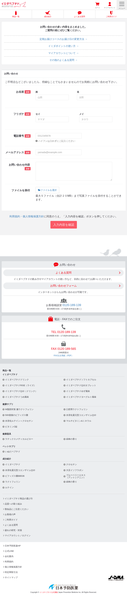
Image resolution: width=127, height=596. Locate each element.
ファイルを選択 (47, 190)
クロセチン (71, 464)
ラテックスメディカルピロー (19, 439)
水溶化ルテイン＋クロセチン (19, 421)
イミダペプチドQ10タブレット (81, 385)
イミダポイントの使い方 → (63, 46)
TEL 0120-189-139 (63, 332)
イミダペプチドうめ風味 (17, 397)
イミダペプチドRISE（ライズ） (20, 385)
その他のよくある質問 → (63, 60)
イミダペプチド (12, 464)
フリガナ (22, 114)
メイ (81, 114)
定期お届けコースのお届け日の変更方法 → (63, 39)
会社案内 (9, 556)
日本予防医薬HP (13, 546)
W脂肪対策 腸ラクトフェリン (19, 409)
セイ (38, 114)
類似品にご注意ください (16, 509)
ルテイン (9, 487)
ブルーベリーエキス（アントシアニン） (75, 476)
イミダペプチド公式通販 (49, 592)
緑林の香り (71, 439)
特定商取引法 (11, 572)
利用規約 (9, 561)
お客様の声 (10, 514)
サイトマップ (11, 577)
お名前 (23, 92)
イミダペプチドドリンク (17, 380)
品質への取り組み (13, 504)
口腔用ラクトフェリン (77, 409)
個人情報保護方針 (13, 567)
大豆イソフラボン (74, 470)
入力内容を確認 (63, 224)
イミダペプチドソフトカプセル (81, 380)
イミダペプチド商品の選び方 (19, 498)
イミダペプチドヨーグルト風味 (81, 397)
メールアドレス (18, 152)
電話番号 (22, 136)
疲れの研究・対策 (13, 530)
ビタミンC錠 (11, 427)
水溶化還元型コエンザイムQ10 (81, 415)
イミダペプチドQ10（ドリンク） (21, 391)
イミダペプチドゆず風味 (78, 391)
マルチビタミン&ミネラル (78, 421)
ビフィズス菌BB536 (14, 476)
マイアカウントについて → (63, 53)
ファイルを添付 (21, 190)
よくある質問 (63, 272)
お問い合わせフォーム (63, 285)
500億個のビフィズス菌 (16, 415)
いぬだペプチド (12, 451)
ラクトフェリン (12, 482)
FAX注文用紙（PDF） (63, 355)
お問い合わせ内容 (20, 166)
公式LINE (9, 551)
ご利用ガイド (11, 519)
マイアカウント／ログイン (18, 535)
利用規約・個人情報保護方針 (26, 216)
